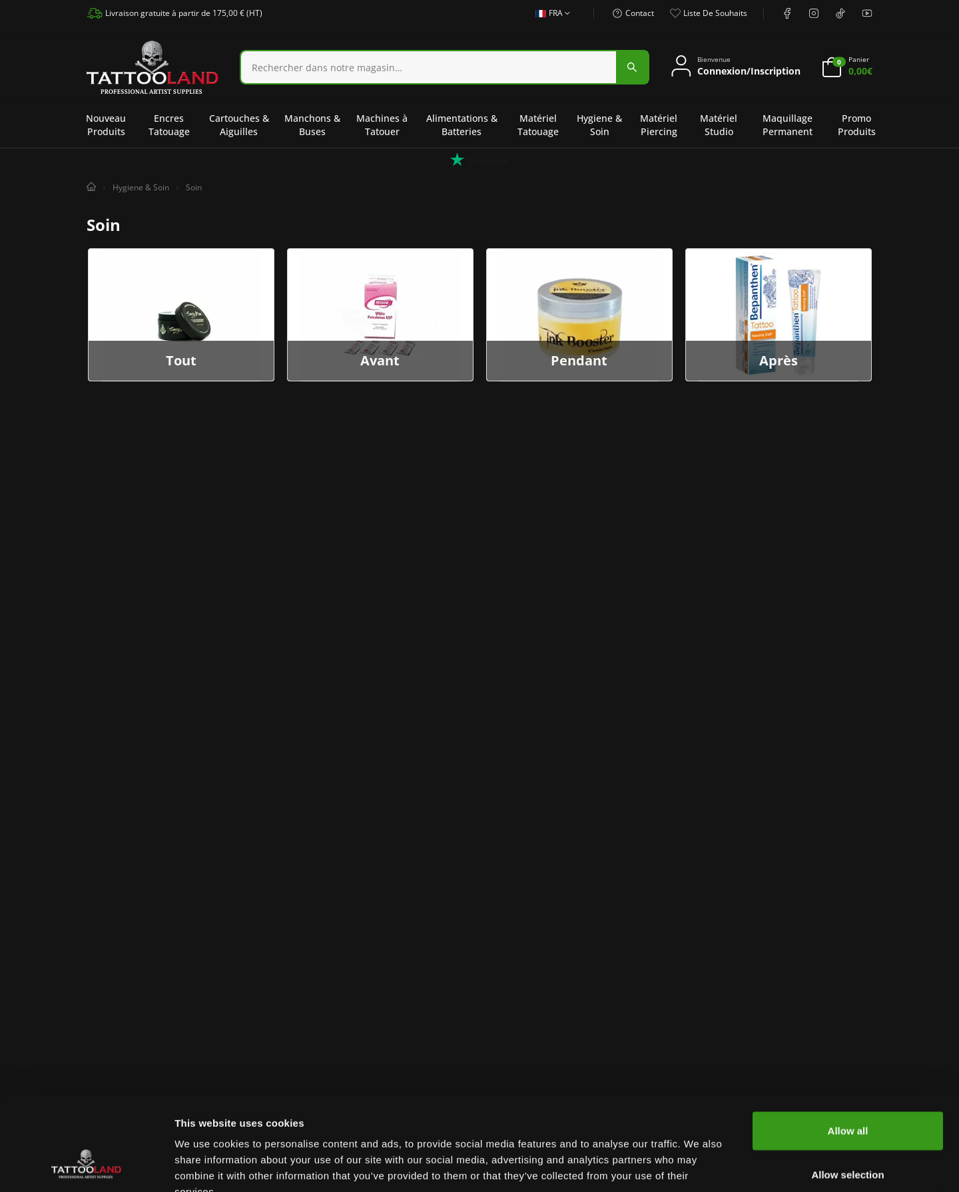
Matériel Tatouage (538, 125)
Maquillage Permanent (787, 125)
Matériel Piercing (658, 125)
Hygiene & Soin (599, 125)
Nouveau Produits (106, 125)
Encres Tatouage (169, 125)
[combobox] (444, 67)
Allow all (848, 1050)
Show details (699, 1165)
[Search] (428, 67)
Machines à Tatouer (382, 125)
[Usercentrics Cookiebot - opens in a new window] (86, 1166)
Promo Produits (857, 125)
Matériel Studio (718, 125)
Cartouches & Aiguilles (239, 125)
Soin (194, 187)
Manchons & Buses (312, 125)
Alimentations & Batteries (461, 125)
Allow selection (847, 1094)
